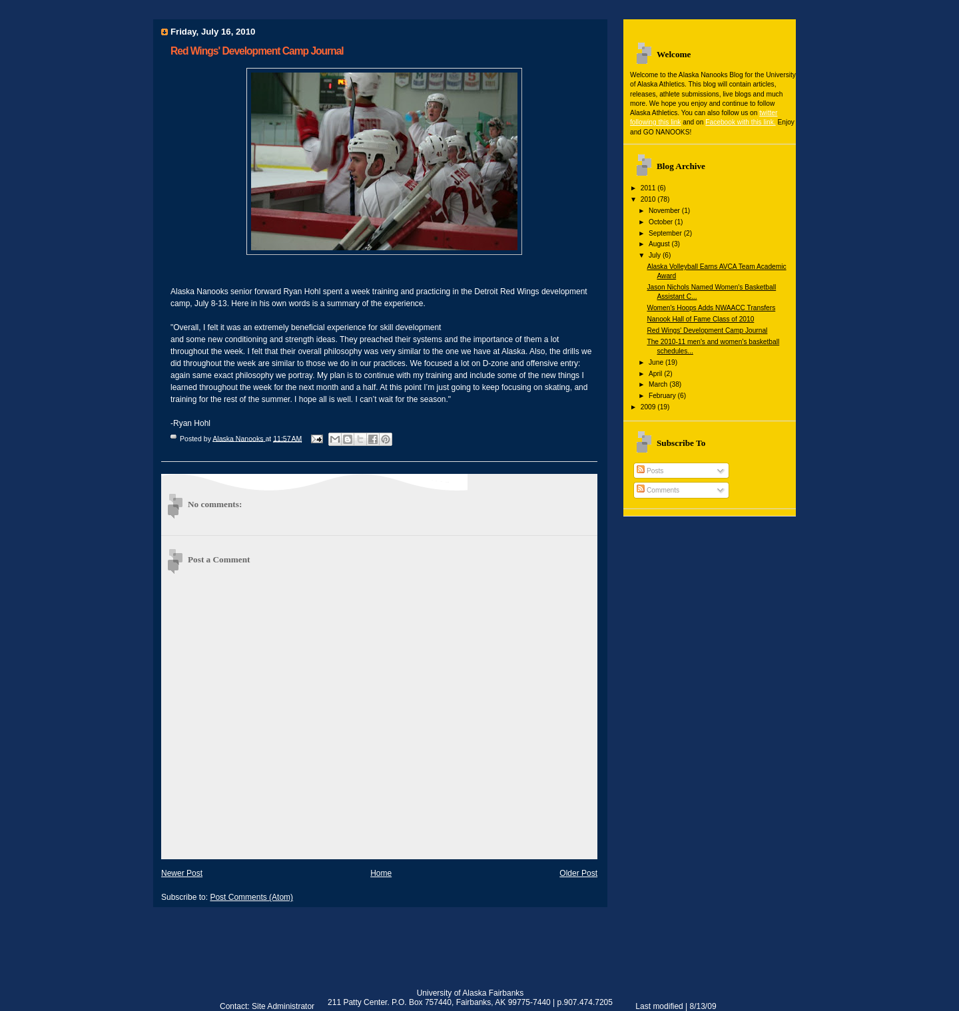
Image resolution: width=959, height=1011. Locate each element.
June (657, 362)
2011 (649, 188)
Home (381, 873)
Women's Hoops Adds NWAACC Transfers (711, 307)
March (659, 384)
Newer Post (181, 873)
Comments (658, 490)
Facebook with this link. (740, 122)
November (665, 210)
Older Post (578, 873)
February (663, 395)
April (656, 373)
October (662, 222)
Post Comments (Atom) (251, 897)
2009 (649, 407)
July (656, 255)
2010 (649, 199)
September (666, 233)
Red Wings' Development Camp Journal (707, 330)
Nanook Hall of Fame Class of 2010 (700, 319)
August (660, 244)
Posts (650, 471)
